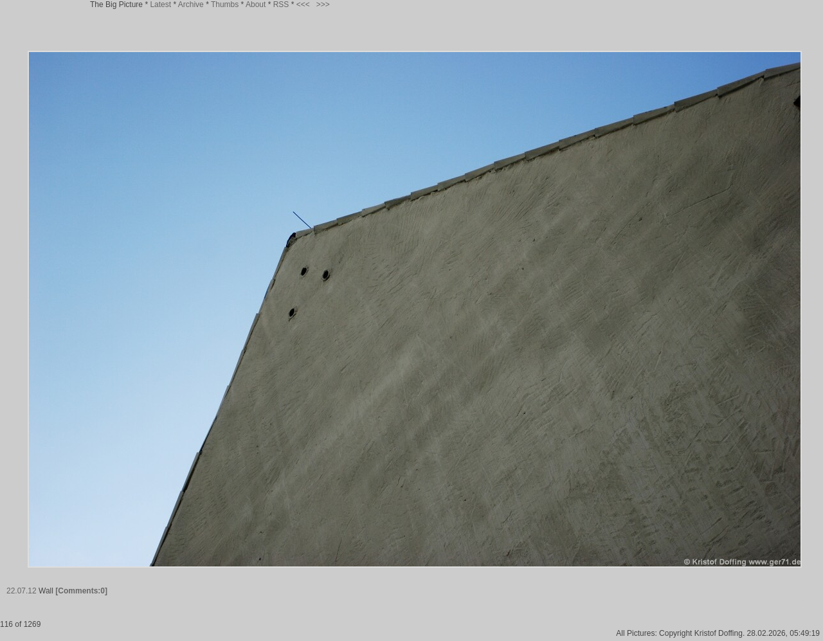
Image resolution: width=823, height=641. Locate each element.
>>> (323, 4)
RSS (281, 4)
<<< (303, 4)
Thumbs (225, 4)
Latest (160, 4)
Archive (191, 4)
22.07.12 (21, 590)
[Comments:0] (81, 590)
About (256, 4)
